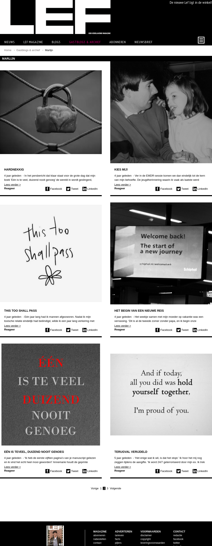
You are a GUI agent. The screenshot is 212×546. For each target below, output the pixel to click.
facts (117, 532)
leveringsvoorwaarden (152, 536)
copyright (145, 532)
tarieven (119, 528)
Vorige (95, 488)
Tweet (72, 188)
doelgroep (120, 539)
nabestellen (99, 532)
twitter (176, 536)
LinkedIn (90, 188)
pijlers (118, 536)
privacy (144, 539)
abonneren (99, 528)
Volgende (115, 488)
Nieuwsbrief (143, 42)
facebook (178, 532)
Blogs (56, 42)
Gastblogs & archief (85, 42)
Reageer (9, 188)
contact (97, 536)
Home (7, 50)
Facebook (53, 188)
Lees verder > (12, 184)
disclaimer (146, 528)
